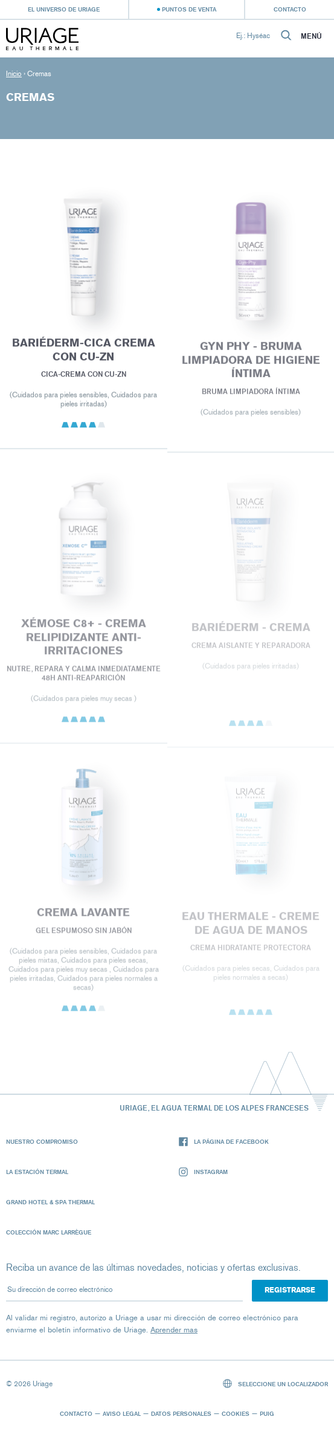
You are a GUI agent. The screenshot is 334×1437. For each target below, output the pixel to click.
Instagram (203, 1172)
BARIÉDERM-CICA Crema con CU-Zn (83, 352)
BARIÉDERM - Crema (250, 631)
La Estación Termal (37, 1171)
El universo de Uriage (64, 9)
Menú (311, 36)
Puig (267, 1413)
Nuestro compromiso (42, 1141)
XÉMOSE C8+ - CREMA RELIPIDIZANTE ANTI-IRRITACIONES (83, 640)
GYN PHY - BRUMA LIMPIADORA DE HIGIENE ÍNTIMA (250, 363)
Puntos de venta (189, 9)
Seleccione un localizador (276, 1383)
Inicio (14, 74)
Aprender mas (174, 1329)
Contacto (290, 9)
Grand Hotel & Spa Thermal (50, 1201)
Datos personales (181, 1413)
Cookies (235, 1413)
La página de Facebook (224, 1142)
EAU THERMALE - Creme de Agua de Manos (251, 927)
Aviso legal (122, 1413)
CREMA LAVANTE (83, 916)
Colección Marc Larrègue (48, 1232)
